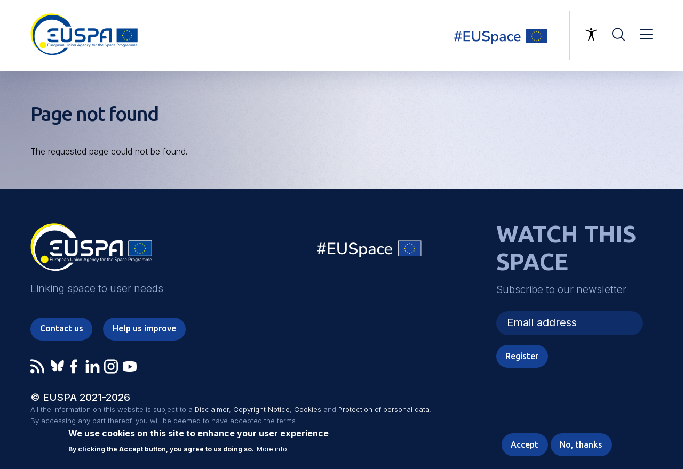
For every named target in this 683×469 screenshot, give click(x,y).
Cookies (307, 409)
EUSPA (91, 251)
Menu (646, 34)
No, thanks (581, 444)
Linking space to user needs (506, 35)
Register (521, 356)
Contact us (61, 328)
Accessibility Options (591, 34)
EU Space (369, 251)
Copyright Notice (261, 409)
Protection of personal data (384, 409)
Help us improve (144, 328)
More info (272, 450)
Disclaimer (212, 409)
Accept (524, 444)
